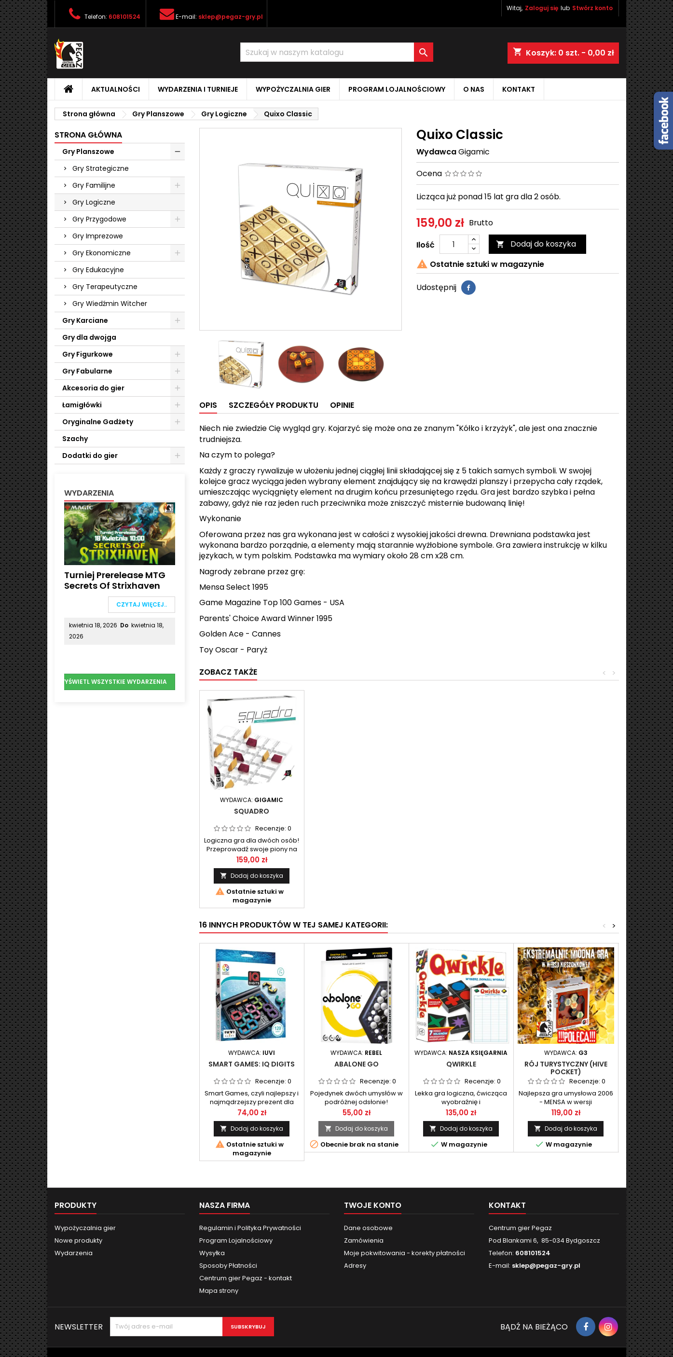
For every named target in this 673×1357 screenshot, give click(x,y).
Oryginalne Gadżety (97, 422)
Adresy (355, 1265)
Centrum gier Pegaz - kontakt (245, 1278)
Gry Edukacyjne (98, 270)
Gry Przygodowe (99, 219)
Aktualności (115, 89)
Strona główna (88, 134)
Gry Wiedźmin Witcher (109, 303)
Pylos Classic (251, 811)
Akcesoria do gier (93, 388)
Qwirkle (461, 1064)
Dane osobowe (368, 1227)
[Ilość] (454, 244)
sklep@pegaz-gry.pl (230, 17)
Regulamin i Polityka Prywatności (250, 1227)
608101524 (124, 17)
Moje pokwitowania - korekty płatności (404, 1253)
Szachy (75, 438)
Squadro (356, 811)
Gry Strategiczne (100, 168)
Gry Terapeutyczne (104, 286)
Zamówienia (364, 1240)
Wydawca (436, 152)
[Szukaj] (336, 52)
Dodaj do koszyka (536, 243)
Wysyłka (212, 1253)
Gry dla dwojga (89, 337)
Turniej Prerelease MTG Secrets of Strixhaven (114, 580)
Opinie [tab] (342, 405)
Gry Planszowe (88, 151)
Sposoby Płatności (228, 1265)
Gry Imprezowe (97, 236)
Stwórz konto (592, 8)
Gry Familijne (93, 185)
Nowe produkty (78, 1240)
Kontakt (518, 89)
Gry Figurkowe (87, 354)
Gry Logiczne (93, 202)
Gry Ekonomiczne (101, 253)
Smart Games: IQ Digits (251, 1064)
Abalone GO (356, 1064)
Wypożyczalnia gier (293, 89)
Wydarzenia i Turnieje (198, 89)
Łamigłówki (82, 405)
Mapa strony (218, 1290)
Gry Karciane (85, 320)
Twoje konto (372, 1205)
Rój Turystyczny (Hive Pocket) (565, 1068)
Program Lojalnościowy (396, 89)
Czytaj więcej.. (141, 604)
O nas (473, 89)
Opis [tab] (208, 405)
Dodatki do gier (90, 455)
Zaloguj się (541, 8)
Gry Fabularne (87, 371)
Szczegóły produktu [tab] (273, 405)
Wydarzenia (89, 492)
